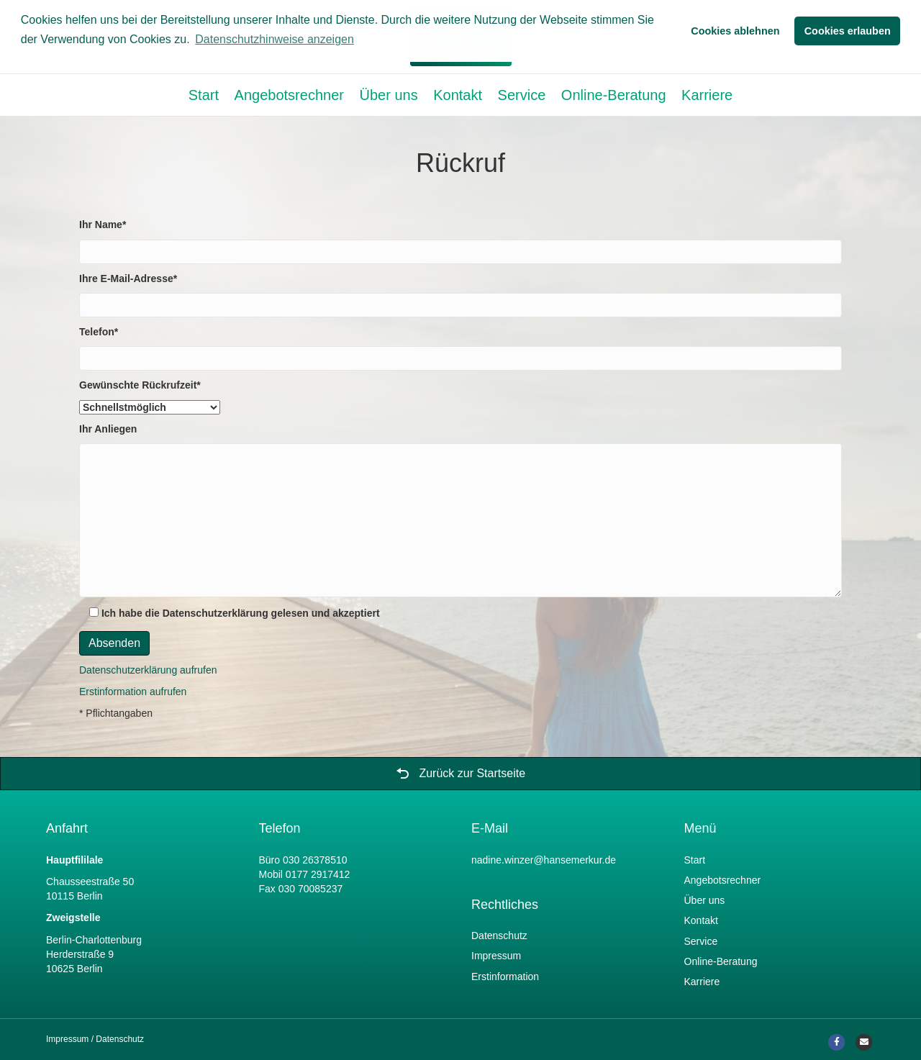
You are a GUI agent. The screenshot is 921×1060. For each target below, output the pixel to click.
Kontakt (457, 95)
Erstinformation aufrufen (132, 691)
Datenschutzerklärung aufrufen (148, 670)
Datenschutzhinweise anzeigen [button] (274, 39)
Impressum (496, 955)
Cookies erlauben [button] (847, 31)
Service (522, 95)
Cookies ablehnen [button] (735, 31)
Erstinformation (505, 976)
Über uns (388, 95)
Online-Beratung (613, 95)
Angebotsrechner (289, 95)
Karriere (706, 95)
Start (204, 95)
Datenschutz (499, 935)
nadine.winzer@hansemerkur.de (543, 860)
